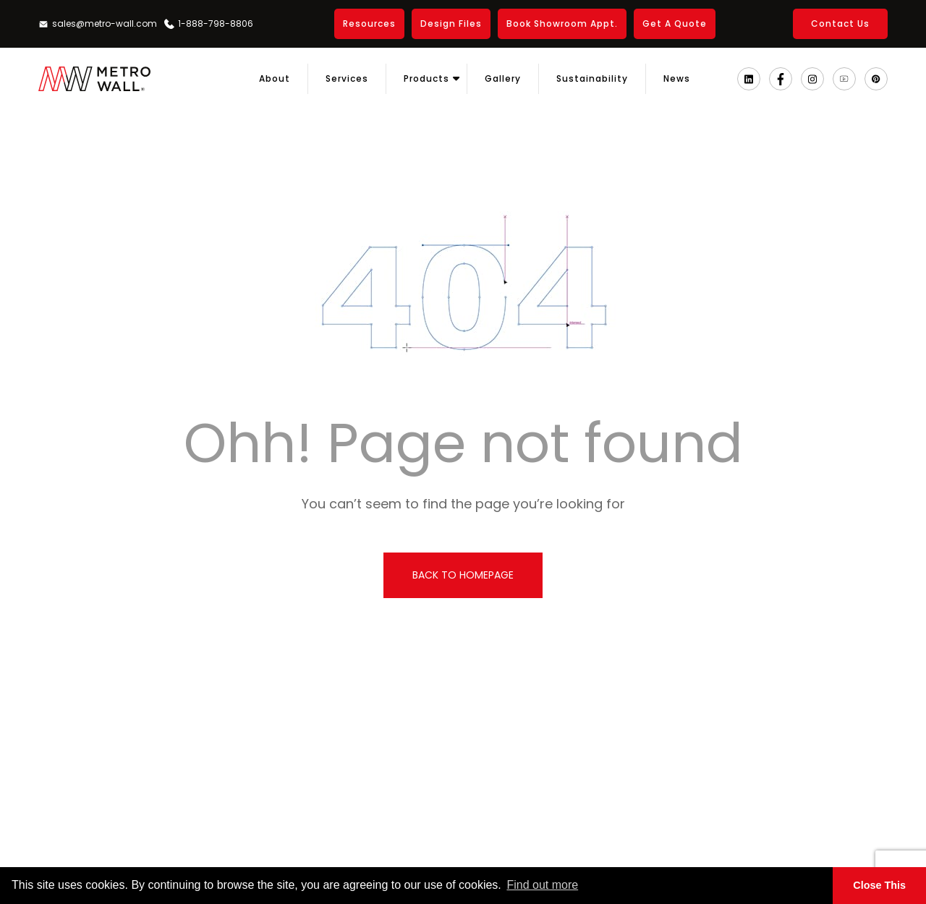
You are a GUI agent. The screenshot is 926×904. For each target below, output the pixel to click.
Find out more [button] (542, 885)
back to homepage (463, 575)
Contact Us (840, 23)
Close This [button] (879, 885)
